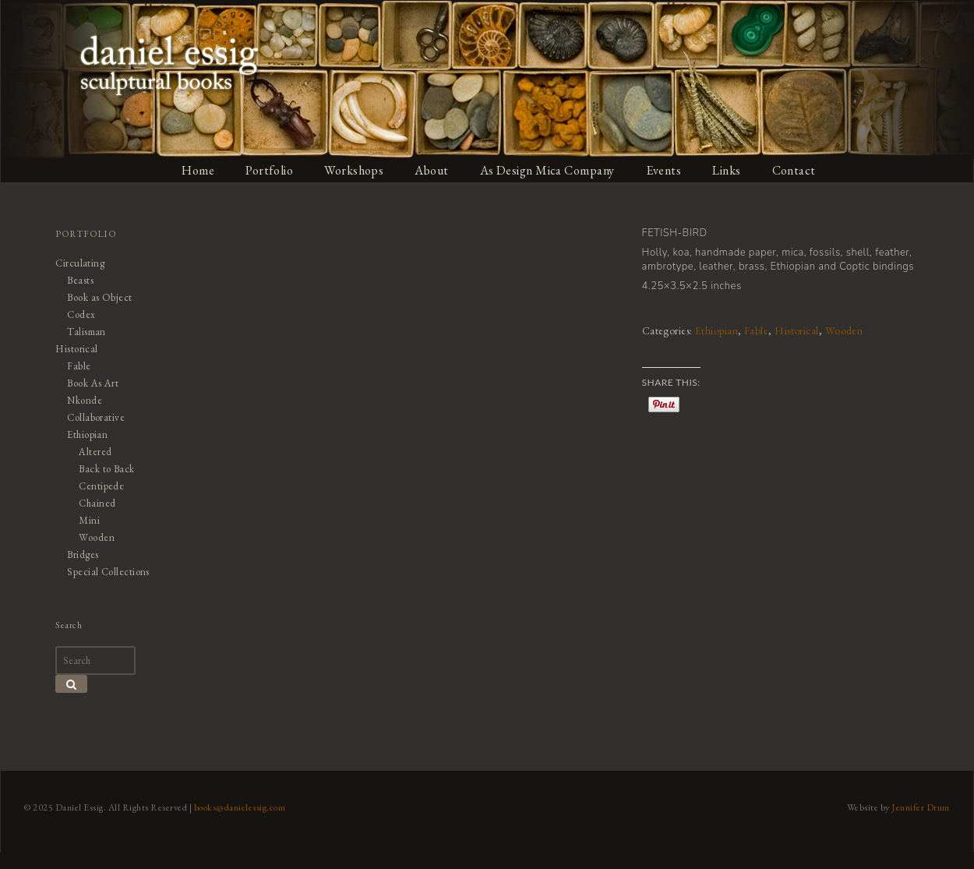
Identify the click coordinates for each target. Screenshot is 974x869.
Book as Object (99, 297)
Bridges (82, 554)
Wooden (846, 330)
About (432, 170)
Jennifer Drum (922, 831)
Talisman (85, 331)
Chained (96, 503)
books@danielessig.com (239, 831)
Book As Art (92, 383)
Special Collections (108, 571)
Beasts (79, 280)
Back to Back (106, 468)
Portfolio (269, 170)
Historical (798, 330)
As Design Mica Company (548, 170)
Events (665, 170)
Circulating (79, 263)
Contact (796, 170)
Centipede (101, 486)
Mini (88, 520)
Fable (758, 330)
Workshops (354, 170)
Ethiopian (717, 330)
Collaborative (95, 417)
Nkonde (83, 400)
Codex (80, 314)
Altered (94, 451)
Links (728, 170)
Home (198, 170)
